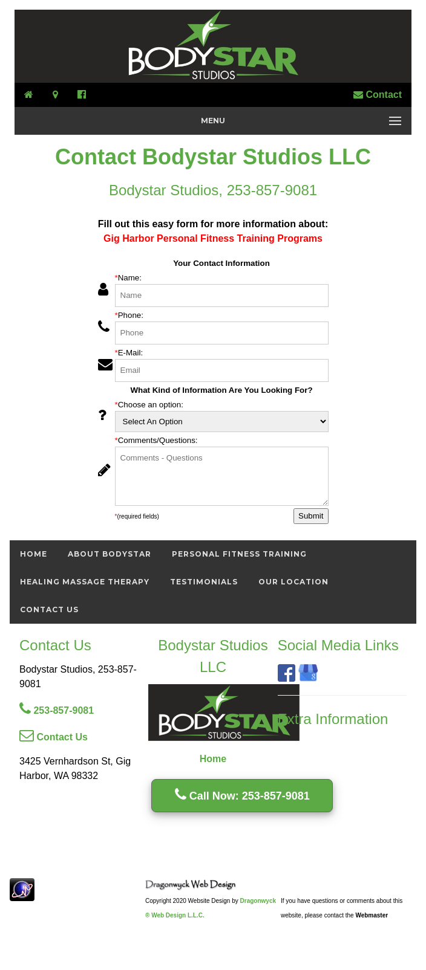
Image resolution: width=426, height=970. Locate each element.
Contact (377, 94)
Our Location (293, 581)
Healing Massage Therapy (84, 581)
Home (33, 553)
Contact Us (49, 609)
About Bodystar (109, 553)
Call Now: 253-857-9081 (242, 796)
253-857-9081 (56, 710)
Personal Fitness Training (239, 553)
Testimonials (204, 581)
